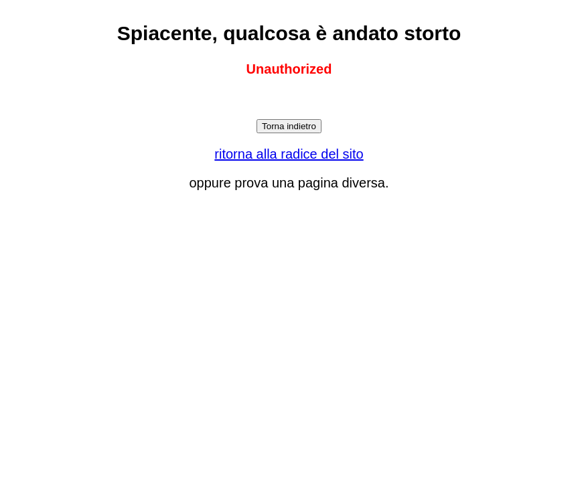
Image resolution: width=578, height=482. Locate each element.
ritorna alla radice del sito (288, 154)
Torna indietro (289, 126)
